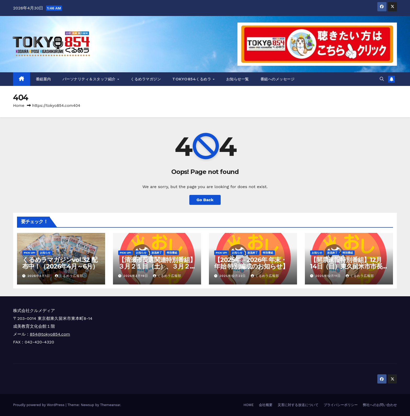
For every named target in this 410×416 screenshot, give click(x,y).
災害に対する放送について (298, 405)
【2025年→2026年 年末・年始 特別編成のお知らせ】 (251, 263)
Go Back (205, 199)
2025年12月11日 (328, 276)
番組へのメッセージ (277, 79)
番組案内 (43, 79)
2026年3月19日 (136, 276)
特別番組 (172, 252)
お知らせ (45, 252)
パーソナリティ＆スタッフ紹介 (89, 79)
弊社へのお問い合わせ (380, 405)
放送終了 (156, 252)
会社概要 (265, 405)
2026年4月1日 (39, 276)
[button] (382, 78)
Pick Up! (29, 252)
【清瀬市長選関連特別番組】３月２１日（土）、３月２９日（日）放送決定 (157, 266)
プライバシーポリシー (341, 405)
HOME (248, 405)
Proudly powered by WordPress (39, 405)
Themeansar (110, 405)
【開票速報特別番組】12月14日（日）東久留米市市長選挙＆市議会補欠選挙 (346, 266)
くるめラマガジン (145, 79)
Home (18, 105)
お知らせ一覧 (237, 79)
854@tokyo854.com (50, 334)
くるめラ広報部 (69, 276)
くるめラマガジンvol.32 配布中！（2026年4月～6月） (60, 263)
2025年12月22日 (233, 276)
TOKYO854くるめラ (192, 79)
